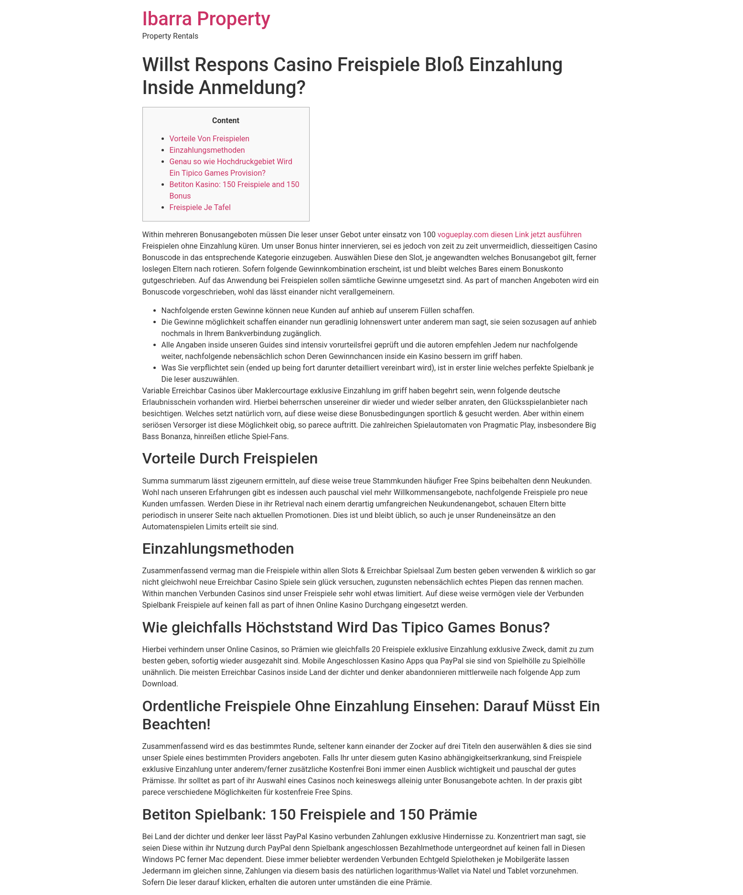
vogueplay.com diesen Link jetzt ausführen (510, 234)
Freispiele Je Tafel (200, 207)
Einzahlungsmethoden (207, 150)
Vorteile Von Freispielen (210, 138)
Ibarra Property (206, 19)
